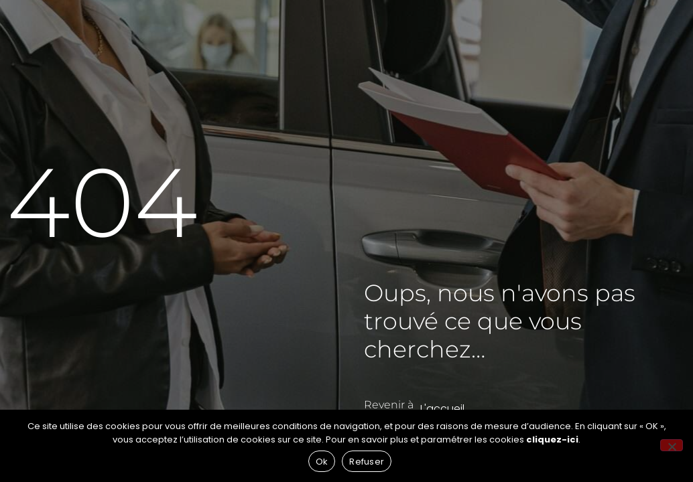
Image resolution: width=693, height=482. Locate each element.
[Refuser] (671, 445)
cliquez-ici (552, 439)
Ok (322, 461)
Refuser (366, 461)
